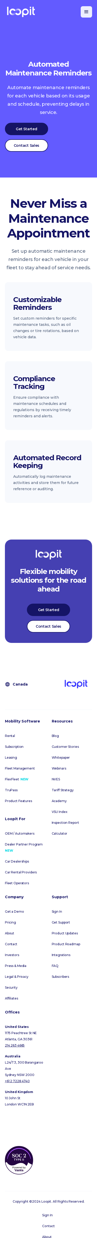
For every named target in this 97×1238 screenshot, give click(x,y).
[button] (86, 12)
